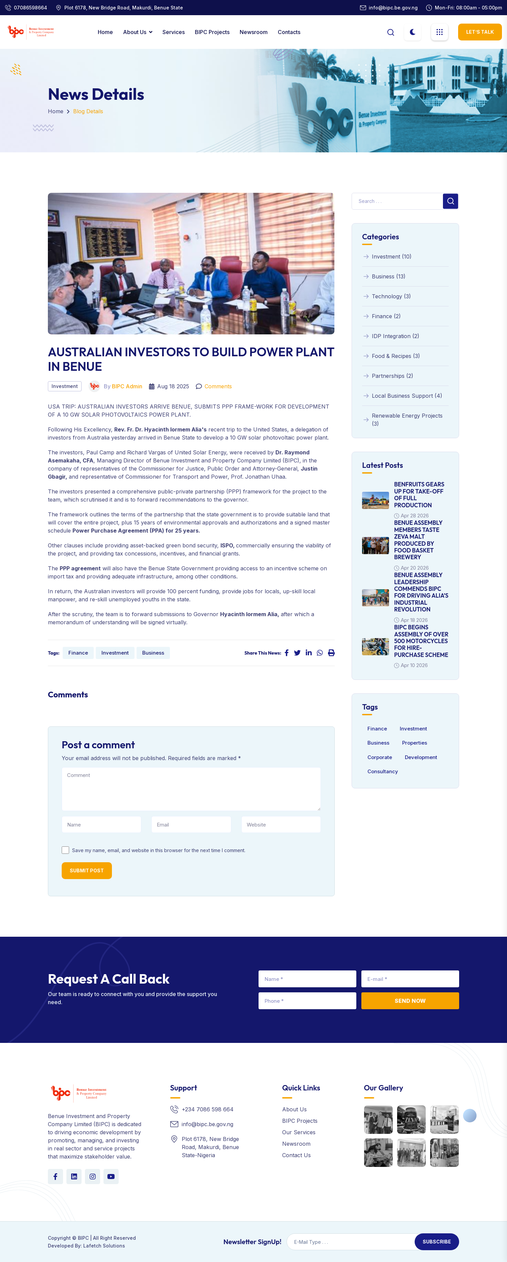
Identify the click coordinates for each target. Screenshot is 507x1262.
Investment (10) (387, 256)
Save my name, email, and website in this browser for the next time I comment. (158, 850)
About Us (134, 32)
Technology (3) (386, 296)
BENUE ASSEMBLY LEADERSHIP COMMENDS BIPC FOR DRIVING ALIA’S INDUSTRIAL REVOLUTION (421, 592)
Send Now (410, 1000)
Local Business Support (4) (402, 396)
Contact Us (296, 1155)
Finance (78, 653)
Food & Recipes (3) (391, 356)
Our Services (299, 1132)
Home (105, 32)
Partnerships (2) (387, 376)
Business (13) (384, 276)
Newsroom (254, 32)
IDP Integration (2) (390, 336)
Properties (414, 743)
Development (421, 757)
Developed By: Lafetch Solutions (86, 1246)
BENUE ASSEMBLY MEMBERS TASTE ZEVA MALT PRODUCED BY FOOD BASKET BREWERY (418, 540)
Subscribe (437, 1241)
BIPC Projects (212, 32)
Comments (218, 386)
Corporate (379, 757)
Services (173, 32)
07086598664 (30, 7)
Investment (65, 386)
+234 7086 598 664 (208, 1109)
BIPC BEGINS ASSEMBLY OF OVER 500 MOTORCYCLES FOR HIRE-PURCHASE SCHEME (421, 641)
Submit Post (87, 870)
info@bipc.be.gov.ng (393, 7)
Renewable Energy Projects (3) (402, 419)
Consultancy (382, 771)
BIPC (83, 1238)
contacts (289, 32)
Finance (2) (381, 316)
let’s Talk (480, 32)
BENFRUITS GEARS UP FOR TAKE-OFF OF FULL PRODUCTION (419, 494)
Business (153, 653)
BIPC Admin (127, 386)
